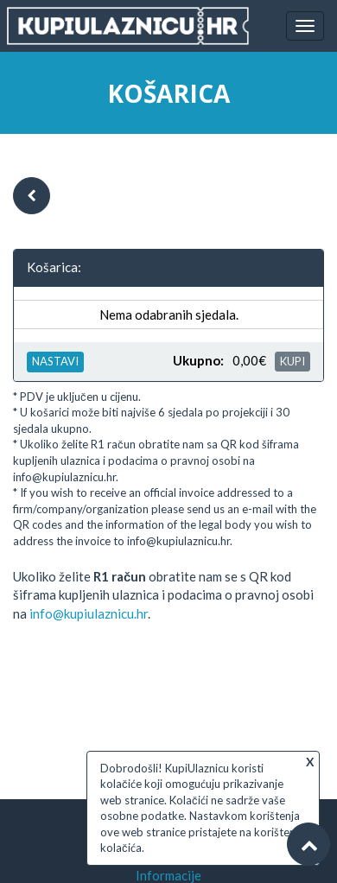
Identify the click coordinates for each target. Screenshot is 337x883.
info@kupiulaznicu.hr (88, 613)
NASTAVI (55, 361)
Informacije (168, 875)
